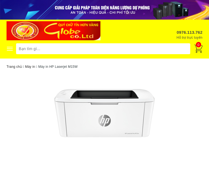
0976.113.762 (189, 32)
